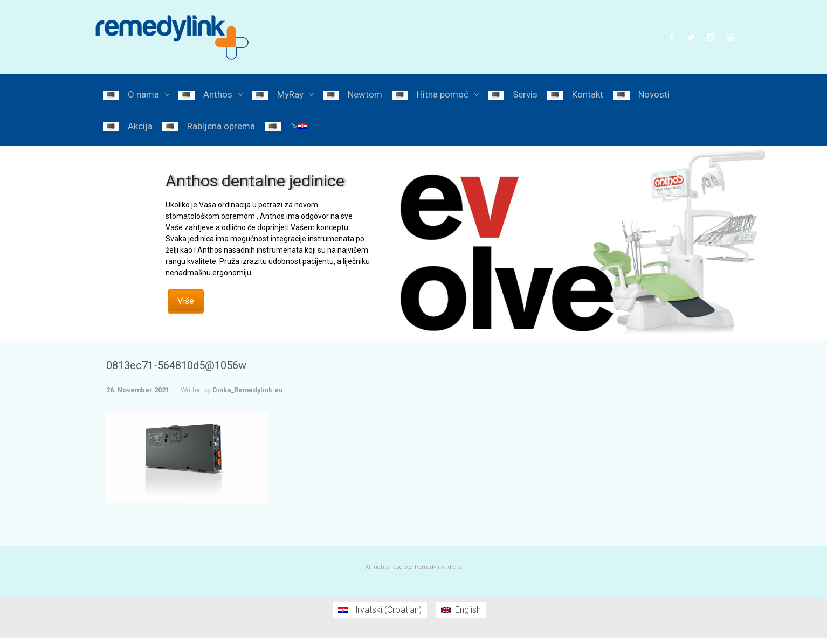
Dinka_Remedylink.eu (247, 390)
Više (185, 300)
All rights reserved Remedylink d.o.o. (414, 567)
